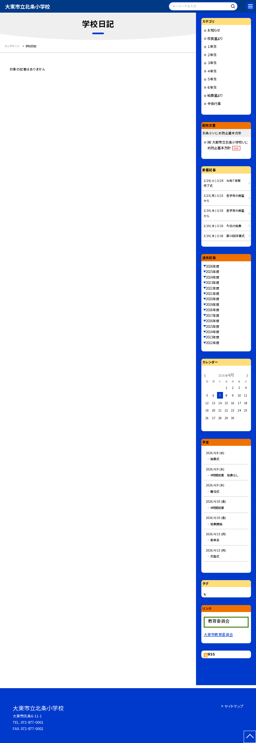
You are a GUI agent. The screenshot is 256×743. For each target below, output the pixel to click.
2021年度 (212, 293)
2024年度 (212, 277)
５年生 (212, 78)
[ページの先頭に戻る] (250, 737)
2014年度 (212, 331)
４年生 (212, 70)
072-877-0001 (32, 722)
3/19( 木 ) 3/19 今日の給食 (222, 226)
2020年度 (212, 299)
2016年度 (212, 320)
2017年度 (212, 315)
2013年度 (212, 337)
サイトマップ (233, 706)
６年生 (212, 87)
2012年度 (212, 342)
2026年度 (212, 266)
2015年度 (212, 326)
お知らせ (213, 30)
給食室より (215, 95)
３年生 (212, 62)
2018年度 (212, 310)
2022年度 (212, 288)
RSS (211, 654)
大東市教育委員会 (218, 634)
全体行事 (214, 103)
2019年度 (212, 304)
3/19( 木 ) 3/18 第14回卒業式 (224, 236)
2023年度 (212, 282)
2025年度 (212, 271)
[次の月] (247, 375)
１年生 (212, 46)
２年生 (212, 54)
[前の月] (205, 375)
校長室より (215, 38)
